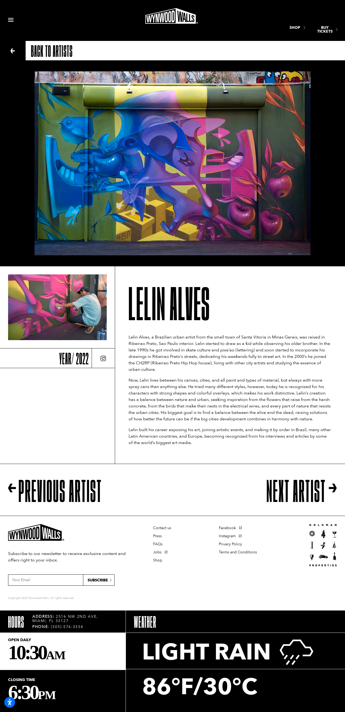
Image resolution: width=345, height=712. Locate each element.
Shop (157, 560)
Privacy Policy (230, 544)
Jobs (157, 552)
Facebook (227, 527)
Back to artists (52, 50)
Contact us (162, 527)
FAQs (158, 544)
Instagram (227, 536)
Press (157, 536)
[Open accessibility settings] (9, 702)
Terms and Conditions (238, 552)
